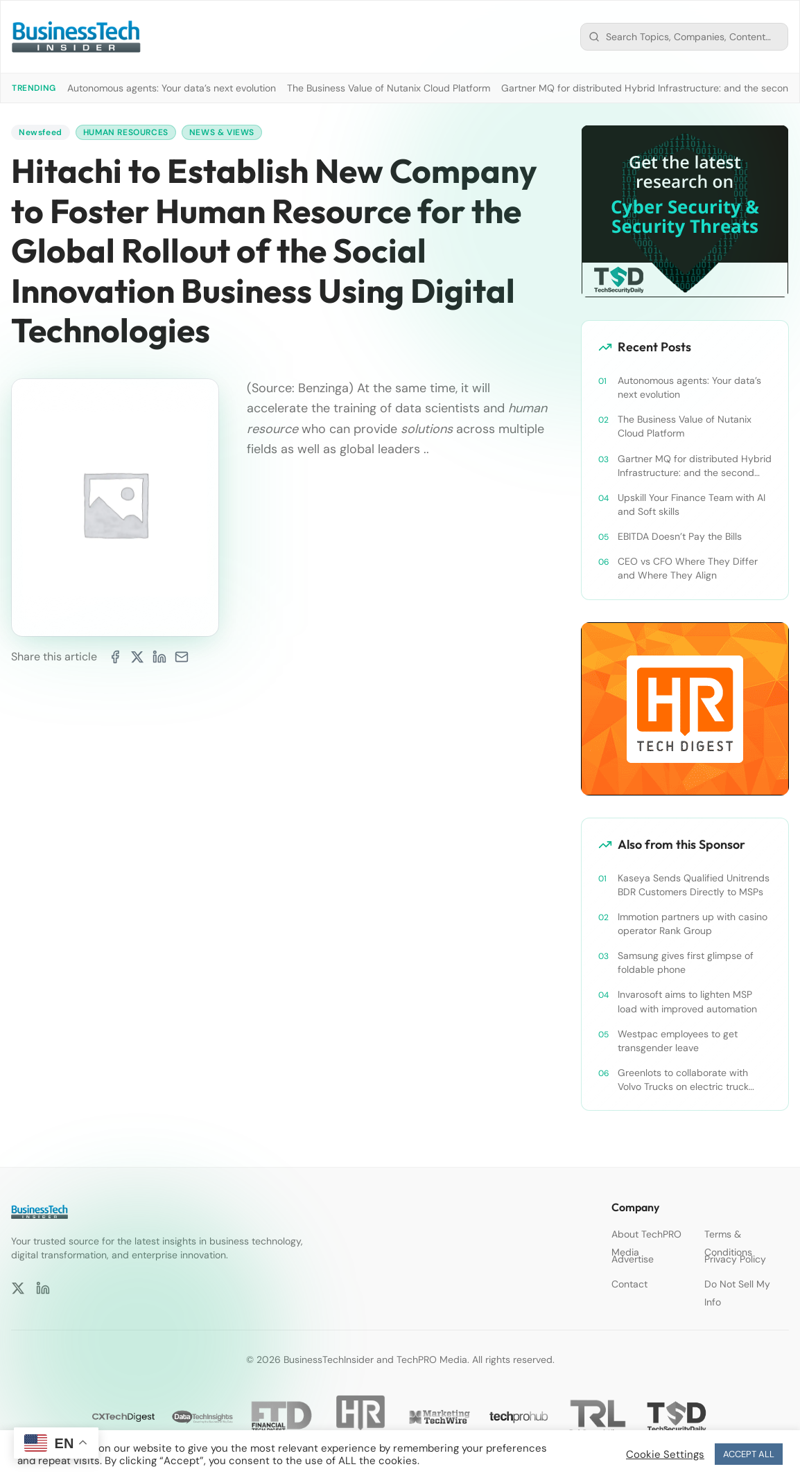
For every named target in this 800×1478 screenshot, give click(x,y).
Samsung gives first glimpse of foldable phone (686, 962)
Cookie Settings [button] (665, 1454)
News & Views (221, 132)
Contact (629, 1284)
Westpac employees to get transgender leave (678, 1041)
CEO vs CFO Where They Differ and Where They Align (688, 568)
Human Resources (125, 132)
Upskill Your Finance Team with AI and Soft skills (691, 504)
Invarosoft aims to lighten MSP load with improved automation (687, 1001)
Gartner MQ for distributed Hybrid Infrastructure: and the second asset (695, 466)
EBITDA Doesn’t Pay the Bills (680, 536)
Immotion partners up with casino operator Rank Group (692, 923)
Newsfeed (40, 132)
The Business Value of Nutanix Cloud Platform (388, 88)
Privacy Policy (735, 1259)
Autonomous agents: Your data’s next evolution (171, 88)
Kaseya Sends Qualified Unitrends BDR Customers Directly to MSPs (693, 885)
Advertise (632, 1259)
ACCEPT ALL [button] (748, 1454)
